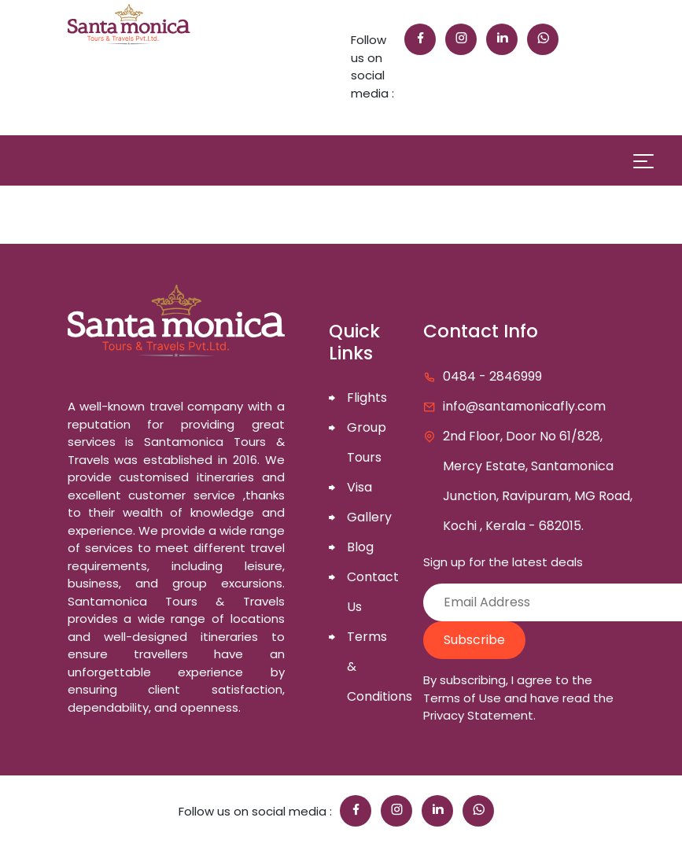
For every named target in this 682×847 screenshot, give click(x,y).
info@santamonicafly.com (524, 406)
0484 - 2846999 (492, 376)
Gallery (369, 517)
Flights (367, 398)
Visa (359, 487)
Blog (360, 547)
